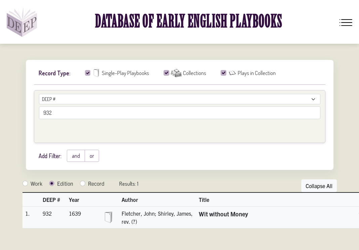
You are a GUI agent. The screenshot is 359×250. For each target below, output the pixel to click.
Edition (65, 183)
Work (36, 183)
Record (96, 183)
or (92, 155)
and (76, 155)
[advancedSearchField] (179, 112)
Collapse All (319, 185)
